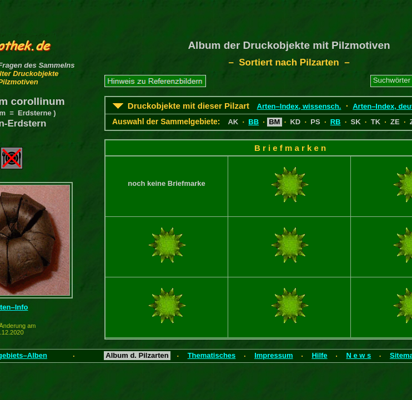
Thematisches (212, 355)
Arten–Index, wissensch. (299, 106)
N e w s (358, 355)
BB (253, 122)
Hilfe (319, 355)
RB (335, 122)
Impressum (273, 355)
